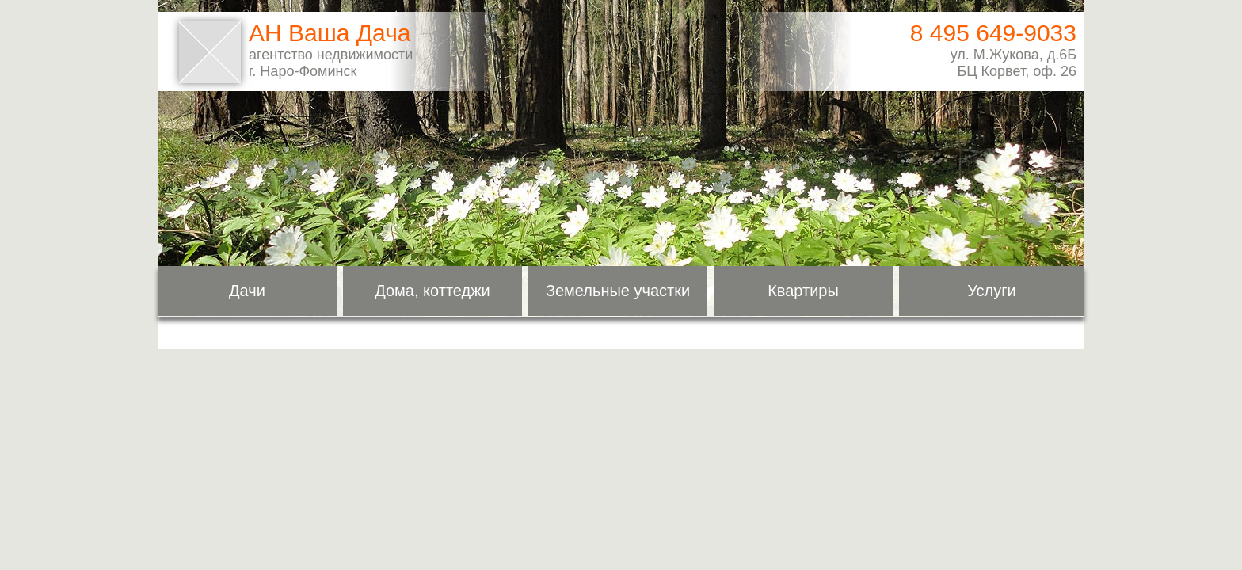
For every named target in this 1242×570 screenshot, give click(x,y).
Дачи (247, 290)
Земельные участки (618, 290)
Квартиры (803, 290)
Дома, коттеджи (432, 290)
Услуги (991, 290)
